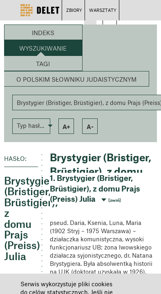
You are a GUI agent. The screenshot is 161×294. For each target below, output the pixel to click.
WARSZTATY (102, 10)
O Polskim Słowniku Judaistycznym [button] (76, 79)
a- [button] (90, 126)
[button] (31, 125)
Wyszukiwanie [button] (43, 48)
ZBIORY (74, 10)
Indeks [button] (43, 32)
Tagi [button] (43, 63)
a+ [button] (66, 126)
